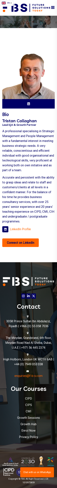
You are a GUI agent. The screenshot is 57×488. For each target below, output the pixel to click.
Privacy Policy (28, 437)
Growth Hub (28, 424)
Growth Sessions (28, 418)
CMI (28, 411)
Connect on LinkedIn (20, 243)
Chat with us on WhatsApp (37, 472)
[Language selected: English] (6, 3)
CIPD (28, 398)
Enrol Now (28, 430)
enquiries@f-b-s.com (28, 376)
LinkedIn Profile (20, 229)
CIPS (28, 405)
